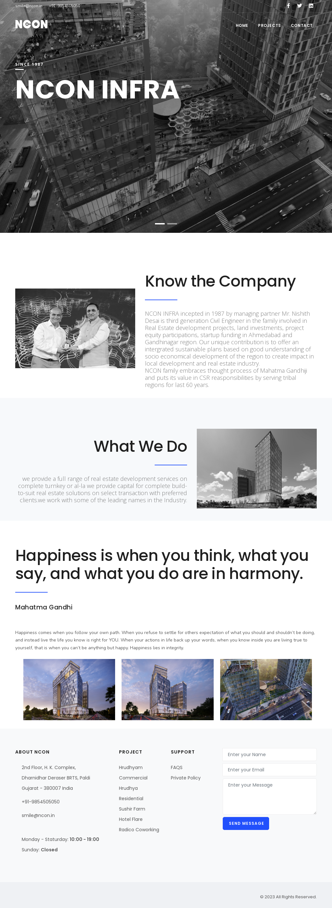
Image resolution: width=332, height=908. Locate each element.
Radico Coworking (139, 829)
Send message (246, 823)
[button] (160, 223)
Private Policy (186, 778)
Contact (302, 25)
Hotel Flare (131, 819)
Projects (269, 25)
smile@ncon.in (38, 815)
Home (242, 25)
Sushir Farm (132, 809)
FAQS (177, 767)
